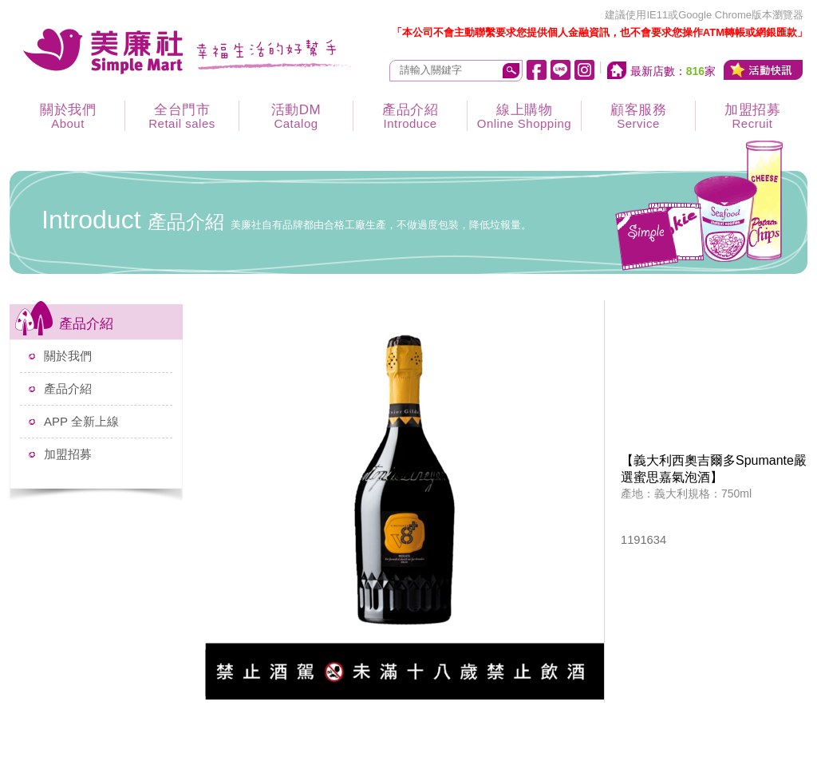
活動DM (296, 116)
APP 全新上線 (81, 421)
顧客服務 (638, 116)
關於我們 (67, 116)
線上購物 (524, 116)
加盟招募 (752, 116)
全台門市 (182, 116)
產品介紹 (410, 116)
